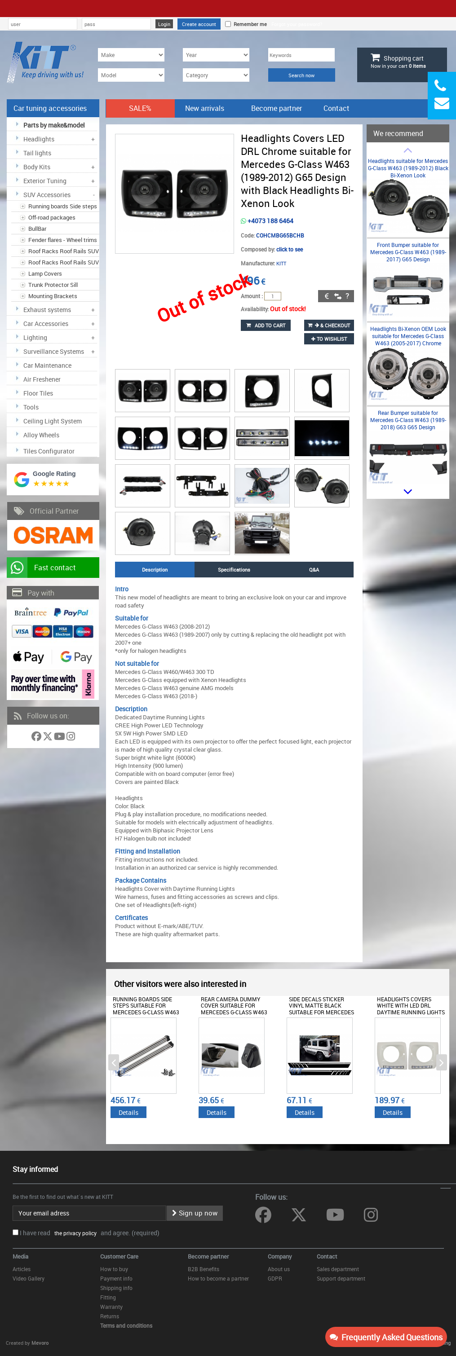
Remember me (249, 24)
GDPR (275, 1278)
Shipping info (116, 1287)
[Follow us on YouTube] (60, 738)
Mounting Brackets (52, 296)
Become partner (276, 108)
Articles (22, 1268)
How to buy (114, 1268)
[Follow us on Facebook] (37, 738)
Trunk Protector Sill (53, 285)
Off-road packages (51, 217)
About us (279, 1268)
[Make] (131, 55)
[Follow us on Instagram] (70, 738)
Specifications (234, 569)
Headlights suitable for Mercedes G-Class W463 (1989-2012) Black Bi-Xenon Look (408, 168)
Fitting (108, 1297)
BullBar (37, 229)
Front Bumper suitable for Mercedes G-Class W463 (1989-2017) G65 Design (408, 252)
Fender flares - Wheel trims (62, 240)
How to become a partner (218, 1278)
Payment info (116, 1278)
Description (155, 569)
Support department (341, 1278)
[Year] (216, 55)
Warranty (111, 1306)
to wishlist (329, 338)
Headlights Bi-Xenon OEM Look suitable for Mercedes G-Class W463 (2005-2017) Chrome (408, 336)
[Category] (216, 75)
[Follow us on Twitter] (48, 738)
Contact (336, 108)
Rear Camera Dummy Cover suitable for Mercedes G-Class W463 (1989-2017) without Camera (234, 1012)
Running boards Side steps (62, 206)
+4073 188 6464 (267, 220)
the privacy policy (74, 1233)
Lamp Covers (45, 273)
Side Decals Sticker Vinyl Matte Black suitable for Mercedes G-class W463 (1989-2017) (323, 1008)
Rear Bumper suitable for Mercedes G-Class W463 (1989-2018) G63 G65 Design (408, 420)
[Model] (131, 75)
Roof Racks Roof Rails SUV (63, 251)
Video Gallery (28, 1278)
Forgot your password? (296, 24)
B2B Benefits (203, 1268)
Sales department (338, 1268)
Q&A (314, 569)
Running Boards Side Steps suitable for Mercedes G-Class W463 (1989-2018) (146, 1008)
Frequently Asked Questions (386, 1337)
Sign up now (194, 1212)
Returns (109, 1316)
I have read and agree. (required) (89, 1232)
